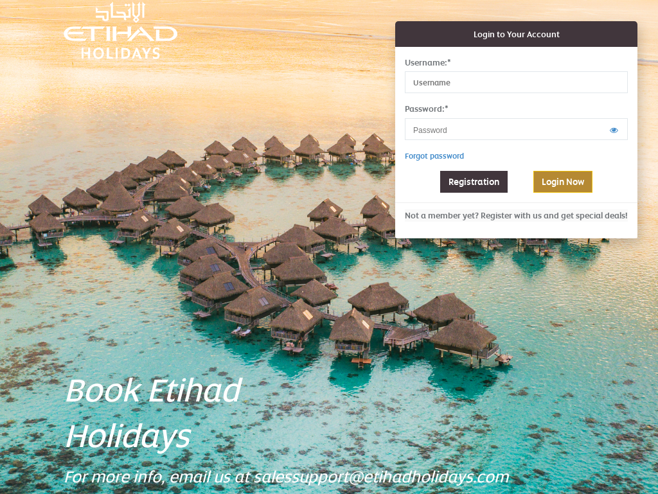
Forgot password (434, 155)
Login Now (563, 181)
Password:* (427, 108)
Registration (474, 181)
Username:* (428, 62)
